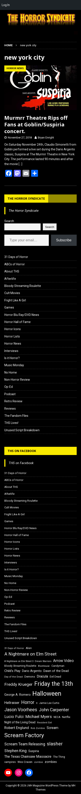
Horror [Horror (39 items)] (27, 702)
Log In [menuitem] (6, 5)
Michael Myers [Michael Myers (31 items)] (38, 716)
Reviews (10, 408)
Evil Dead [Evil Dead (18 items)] (55, 676)
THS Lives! (11, 423)
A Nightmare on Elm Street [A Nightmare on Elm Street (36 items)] (30, 654)
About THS (11, 271)
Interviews (11, 351)
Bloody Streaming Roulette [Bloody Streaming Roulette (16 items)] (20, 665)
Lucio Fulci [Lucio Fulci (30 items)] (14, 716)
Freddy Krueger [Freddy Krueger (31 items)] (18, 684)
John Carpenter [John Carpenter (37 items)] (54, 709)
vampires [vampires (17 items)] (10, 762)
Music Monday (14, 365)
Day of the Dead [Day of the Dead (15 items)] (13, 676)
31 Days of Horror (16, 257)
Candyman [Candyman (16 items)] (57, 665)
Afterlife (10, 278)
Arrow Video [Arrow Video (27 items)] (63, 661)
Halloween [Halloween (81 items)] (46, 693)
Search (9, 221)
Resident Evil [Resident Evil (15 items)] (44, 722)
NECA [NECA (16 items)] (57, 717)
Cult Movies (12, 293)
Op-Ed (8, 386)
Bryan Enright (46, 137)
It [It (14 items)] (36, 703)
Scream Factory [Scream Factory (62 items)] (24, 735)
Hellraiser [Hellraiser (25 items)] (11, 703)
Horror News (12, 343)
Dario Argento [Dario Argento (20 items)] (32, 671)
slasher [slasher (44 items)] (55, 744)
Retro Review (13, 401)
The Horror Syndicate (26, 198)
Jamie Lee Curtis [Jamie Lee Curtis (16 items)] (49, 703)
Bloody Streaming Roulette (22, 286)
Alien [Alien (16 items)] (29, 648)
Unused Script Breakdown (22, 430)
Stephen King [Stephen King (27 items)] (15, 751)
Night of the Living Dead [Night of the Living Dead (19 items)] (19, 722)
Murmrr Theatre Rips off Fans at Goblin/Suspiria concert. (36, 124)
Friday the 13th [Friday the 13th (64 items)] (53, 683)
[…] (20, 164)
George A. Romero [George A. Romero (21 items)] (17, 695)
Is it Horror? (12, 358)
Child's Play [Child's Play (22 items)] (12, 671)
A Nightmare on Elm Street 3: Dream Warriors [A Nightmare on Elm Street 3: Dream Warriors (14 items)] (27, 661)
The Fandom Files (16, 415)
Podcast (10, 394)
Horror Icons (12, 329)
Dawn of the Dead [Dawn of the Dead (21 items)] (56, 671)
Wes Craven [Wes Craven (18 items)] (24, 762)
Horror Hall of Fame (17, 322)
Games (9, 307)
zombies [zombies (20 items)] (51, 762)
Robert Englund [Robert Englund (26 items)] (16, 728)
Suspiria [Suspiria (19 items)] (33, 751)
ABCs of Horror (14, 264)
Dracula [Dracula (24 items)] (42, 676)
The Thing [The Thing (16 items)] (59, 756)
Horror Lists (12, 336)
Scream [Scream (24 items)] (52, 728)
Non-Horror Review (17, 379)
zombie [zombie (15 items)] (38, 762)
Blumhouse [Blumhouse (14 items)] (44, 666)
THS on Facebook (22, 451)
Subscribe (63, 240)
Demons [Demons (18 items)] (29, 676)
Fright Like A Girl (15, 300)
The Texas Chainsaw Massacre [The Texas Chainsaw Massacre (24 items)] (27, 756)
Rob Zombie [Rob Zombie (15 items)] (38, 728)
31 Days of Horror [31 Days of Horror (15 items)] (14, 648)
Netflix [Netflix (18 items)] (66, 717)
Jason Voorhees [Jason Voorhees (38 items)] (20, 709)
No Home (10, 372)
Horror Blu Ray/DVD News (21, 315)
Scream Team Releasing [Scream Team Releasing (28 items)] (24, 744)
